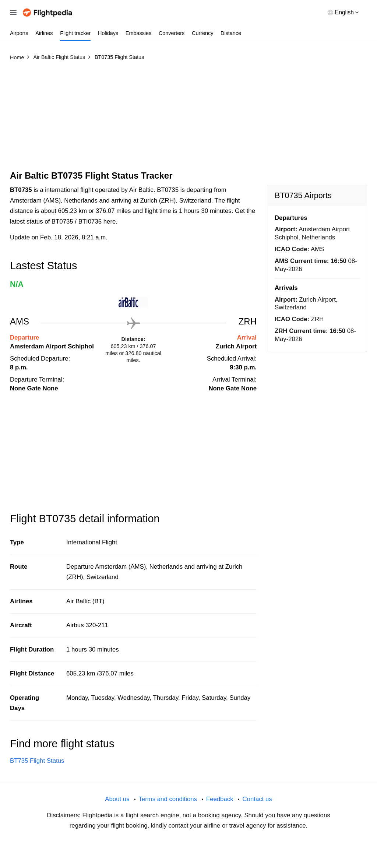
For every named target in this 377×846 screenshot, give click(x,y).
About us (117, 799)
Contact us (257, 799)
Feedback (219, 799)
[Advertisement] (188, 119)
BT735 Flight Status (37, 760)
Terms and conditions (167, 799)
